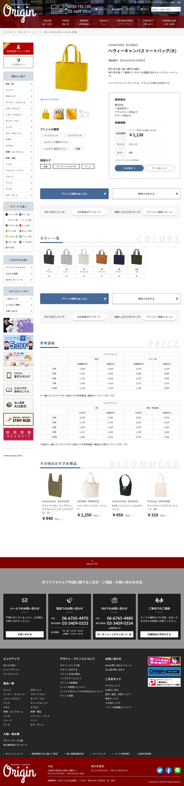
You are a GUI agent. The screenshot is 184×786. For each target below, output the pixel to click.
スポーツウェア (13, 108)
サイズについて (112, 685)
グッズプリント (11, 674)
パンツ (9, 182)
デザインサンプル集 (70, 665)
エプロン (10, 145)
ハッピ (9, 164)
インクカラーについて (71, 678)
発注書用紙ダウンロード (15, 744)
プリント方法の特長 (70, 674)
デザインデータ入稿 (13, 740)
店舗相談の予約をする (159, 634)
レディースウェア (13, 114)
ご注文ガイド (12, 298)
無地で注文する (146, 193)
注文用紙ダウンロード (89, 212)
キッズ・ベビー (13, 120)
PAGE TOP (92, 564)
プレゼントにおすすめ (66, 166)
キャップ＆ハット (14, 133)
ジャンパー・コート (15, 170)
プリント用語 (66, 695)
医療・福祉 (11, 157)
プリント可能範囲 (68, 682)
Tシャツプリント (11, 669)
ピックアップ (11, 659)
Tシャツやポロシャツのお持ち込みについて (81, 691)
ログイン (133, 9)
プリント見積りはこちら (74, 193)
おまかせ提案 (12, 273)
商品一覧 (22, 32)
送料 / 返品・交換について (118, 694)
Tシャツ (9, 89)
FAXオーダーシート (14, 279)
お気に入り (103, 9)
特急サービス (111, 698)
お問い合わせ (12, 311)
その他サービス (112, 702)
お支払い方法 (111, 689)
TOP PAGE (8, 32)
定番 (45, 166)
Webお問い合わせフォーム (118, 665)
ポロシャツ (11, 96)
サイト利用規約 (121, 753)
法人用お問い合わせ (115, 669)
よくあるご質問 (13, 304)
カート (146, 9)
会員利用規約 (144, 753)
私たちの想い (9, 665)
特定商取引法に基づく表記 (45, 753)
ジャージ (10, 176)
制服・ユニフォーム (15, 151)
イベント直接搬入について (118, 707)
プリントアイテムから (16, 267)
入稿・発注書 (11, 734)
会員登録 (118, 9)
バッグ (35, 32)
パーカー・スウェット (16, 102)
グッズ (9, 188)
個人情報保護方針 (75, 753)
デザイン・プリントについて (77, 659)
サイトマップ (99, 753)
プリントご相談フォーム (159, 212)
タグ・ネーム (12, 195)
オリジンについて (14, 753)
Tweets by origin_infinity (12, 455)
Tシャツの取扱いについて (72, 687)
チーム (88, 166)
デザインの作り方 (68, 669)
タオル (9, 139)
